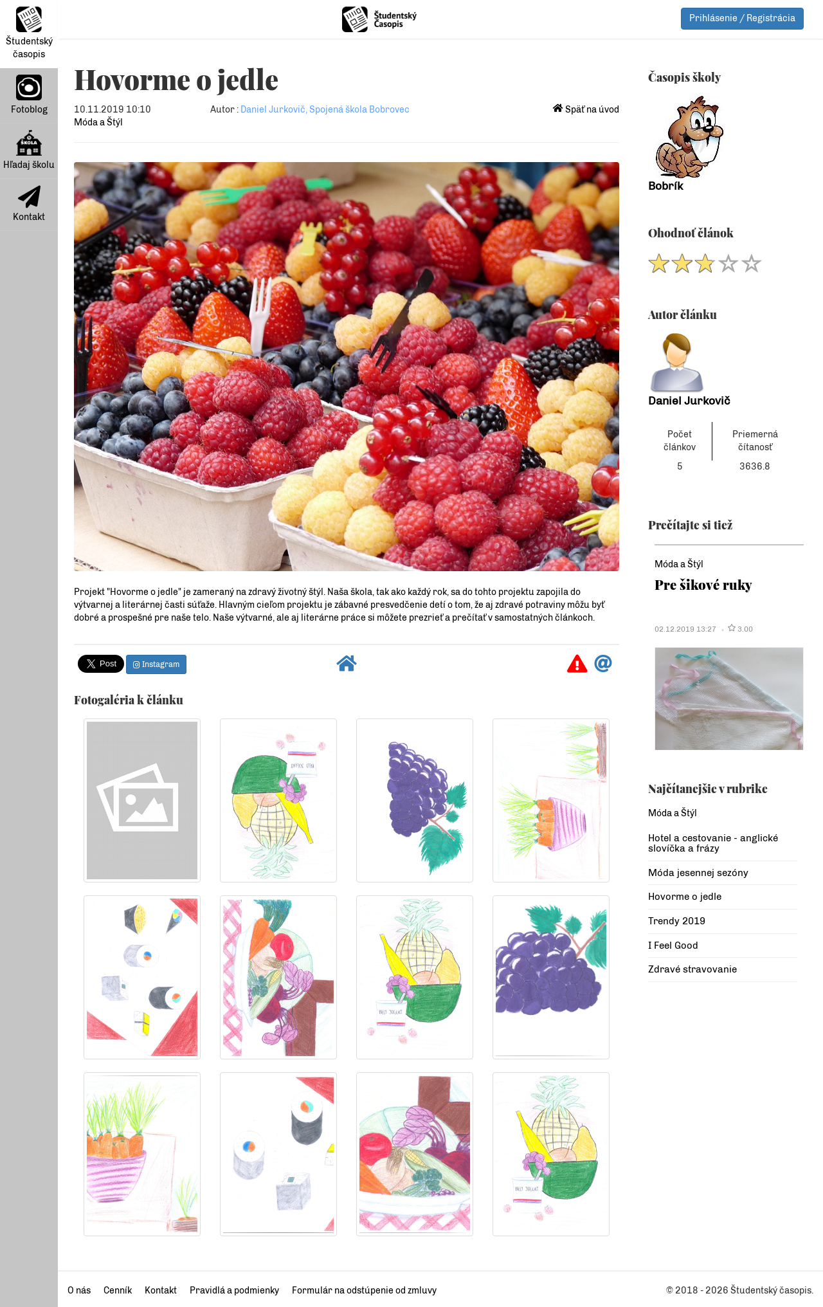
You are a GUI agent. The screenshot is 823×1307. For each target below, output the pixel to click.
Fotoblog (29, 95)
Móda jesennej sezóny (698, 873)
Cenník (118, 1290)
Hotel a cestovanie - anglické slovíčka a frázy (713, 843)
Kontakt (29, 204)
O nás (79, 1290)
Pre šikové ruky (703, 584)
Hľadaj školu (29, 150)
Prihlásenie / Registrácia (742, 18)
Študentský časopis (29, 33)
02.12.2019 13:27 (685, 629)
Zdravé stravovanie (692, 969)
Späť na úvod (586, 109)
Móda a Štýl (98, 122)
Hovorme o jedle (684, 896)
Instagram (156, 664)
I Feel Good (673, 945)
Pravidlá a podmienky (234, 1290)
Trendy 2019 (676, 921)
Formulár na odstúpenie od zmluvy (364, 1290)
